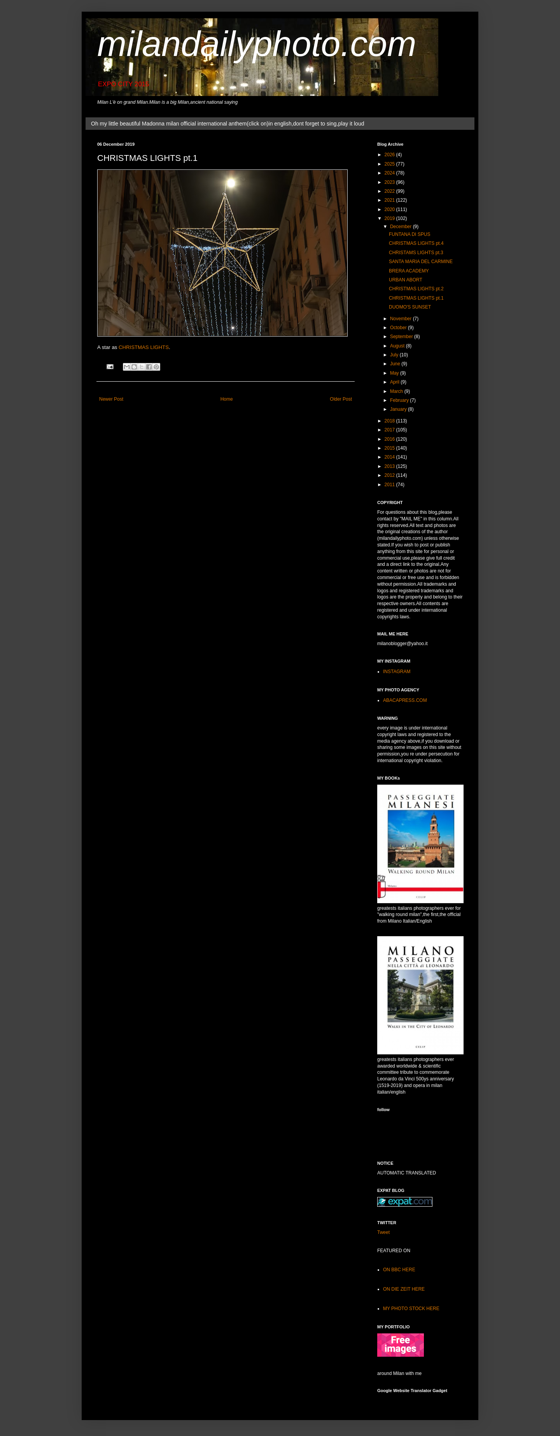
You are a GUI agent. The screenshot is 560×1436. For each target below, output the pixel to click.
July (395, 355)
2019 (390, 218)
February (400, 400)
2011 (390, 484)
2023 (390, 182)
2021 (390, 200)
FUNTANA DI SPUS (409, 234)
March (397, 391)
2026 (390, 154)
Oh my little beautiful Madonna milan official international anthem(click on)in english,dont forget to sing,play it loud (227, 123)
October (399, 327)
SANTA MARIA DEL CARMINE (421, 261)
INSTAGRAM (396, 671)
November (401, 318)
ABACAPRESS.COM (405, 700)
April (395, 382)
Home (226, 399)
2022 (390, 191)
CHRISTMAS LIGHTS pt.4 (416, 243)
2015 (390, 448)
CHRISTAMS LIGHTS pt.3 (416, 252)
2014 (390, 457)
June (395, 363)
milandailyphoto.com (256, 43)
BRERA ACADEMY (409, 271)
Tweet (383, 1232)
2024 (390, 173)
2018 (390, 421)
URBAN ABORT (405, 280)
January (399, 409)
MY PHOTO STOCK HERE (411, 1308)
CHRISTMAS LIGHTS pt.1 (416, 298)
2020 (390, 209)
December (401, 226)
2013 (390, 466)
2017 (390, 430)
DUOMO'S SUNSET (410, 307)
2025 (390, 164)
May (395, 373)
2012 (390, 475)
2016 (390, 439)
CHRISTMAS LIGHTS (144, 347)
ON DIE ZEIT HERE (404, 1289)
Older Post (341, 399)
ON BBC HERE (399, 1269)
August (398, 346)
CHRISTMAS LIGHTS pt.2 (416, 288)
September (402, 336)
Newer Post (111, 399)
